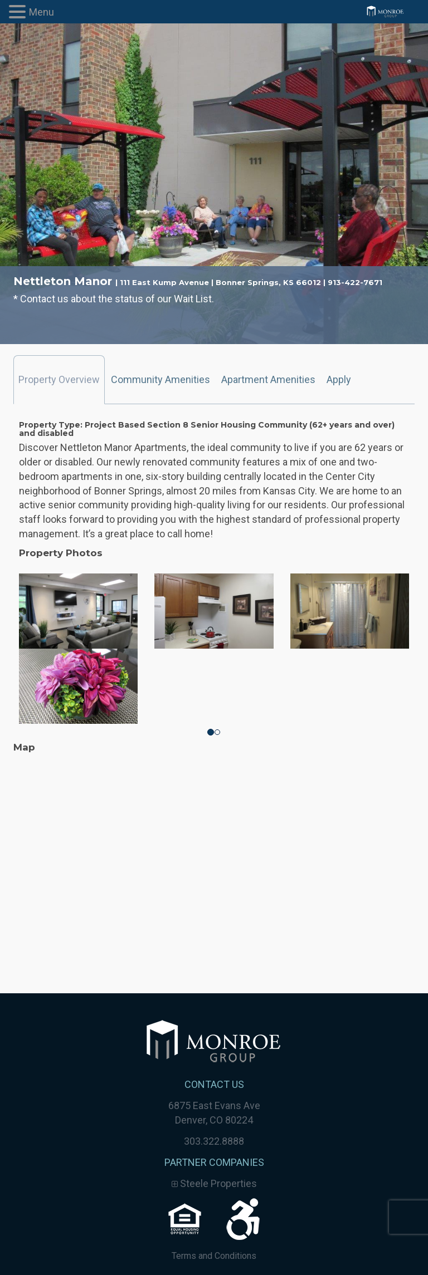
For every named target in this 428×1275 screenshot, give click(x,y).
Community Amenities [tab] (160, 379)
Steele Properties (214, 1183)
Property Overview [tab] (59, 379)
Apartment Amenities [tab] (268, 379)
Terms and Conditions (214, 1256)
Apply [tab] (339, 379)
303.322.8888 (214, 1141)
